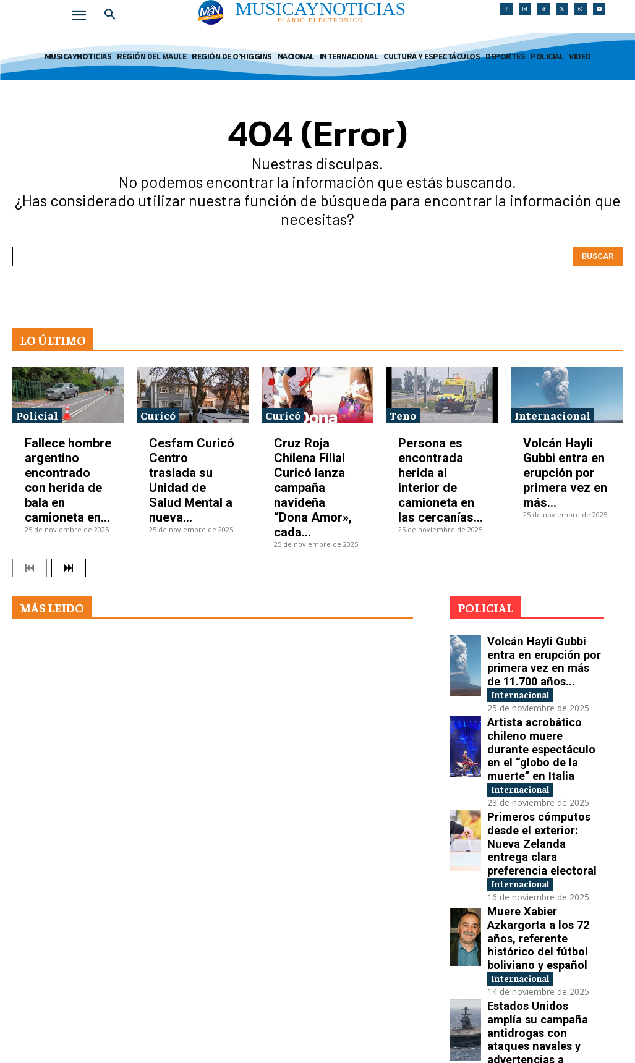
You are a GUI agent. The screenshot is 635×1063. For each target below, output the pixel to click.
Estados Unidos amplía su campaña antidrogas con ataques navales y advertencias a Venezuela (544, 913)
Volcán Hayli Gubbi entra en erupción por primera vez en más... (565, 473)
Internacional (552, 415)
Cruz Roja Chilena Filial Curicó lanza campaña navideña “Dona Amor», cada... (313, 488)
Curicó (158, 415)
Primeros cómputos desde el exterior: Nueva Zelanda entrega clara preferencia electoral (544, 782)
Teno (403, 415)
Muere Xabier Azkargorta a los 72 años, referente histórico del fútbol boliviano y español (544, 848)
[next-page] (68, 568)
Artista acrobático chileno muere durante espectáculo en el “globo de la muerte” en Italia (543, 718)
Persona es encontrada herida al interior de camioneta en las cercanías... (440, 480)
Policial (37, 415)
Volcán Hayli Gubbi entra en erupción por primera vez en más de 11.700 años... (538, 652)
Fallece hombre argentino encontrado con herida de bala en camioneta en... (68, 480)
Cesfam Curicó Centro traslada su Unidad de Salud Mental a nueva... (191, 480)
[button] (110, 15)
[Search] (598, 256)
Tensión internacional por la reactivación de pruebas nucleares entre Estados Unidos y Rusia (544, 978)
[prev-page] (29, 568)
